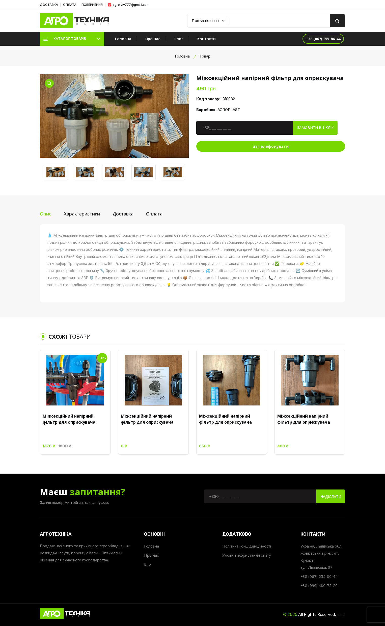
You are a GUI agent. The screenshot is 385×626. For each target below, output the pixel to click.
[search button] (337, 20)
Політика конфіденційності (246, 546)
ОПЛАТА (69, 5)
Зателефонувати (271, 146)
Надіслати (330, 496)
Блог (178, 38)
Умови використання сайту (246, 555)
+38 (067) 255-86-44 (319, 576)
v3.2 (341, 614)
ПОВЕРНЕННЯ (92, 5)
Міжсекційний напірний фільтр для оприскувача (69, 419)
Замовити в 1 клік (315, 127)
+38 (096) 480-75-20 (319, 585)
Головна (123, 38)
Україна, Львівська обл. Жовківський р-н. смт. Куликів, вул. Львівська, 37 (321, 556)
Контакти (206, 38)
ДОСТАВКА (49, 5)
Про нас (152, 38)
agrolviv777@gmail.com (128, 5)
